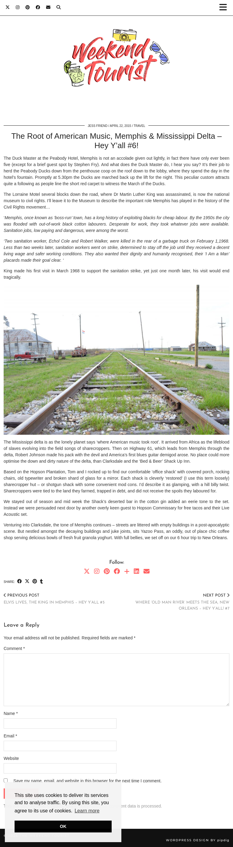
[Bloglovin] (127, 571)
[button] (225, 8)
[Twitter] (7, 7)
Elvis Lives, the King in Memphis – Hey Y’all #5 (54, 598)
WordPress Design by (197, 840)
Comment (14, 648)
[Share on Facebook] (19, 581)
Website (11, 758)
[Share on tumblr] (41, 581)
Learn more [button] (87, 810)
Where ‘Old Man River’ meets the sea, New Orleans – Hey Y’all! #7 (172, 601)
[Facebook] (38, 7)
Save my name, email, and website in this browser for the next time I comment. (87, 780)
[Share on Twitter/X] (27, 581)
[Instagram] (17, 7)
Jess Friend (97, 126)
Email (10, 735)
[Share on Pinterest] (35, 581)
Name (11, 713)
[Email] (48, 7)
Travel (139, 126)
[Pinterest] (27, 7)
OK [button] (63, 826)
